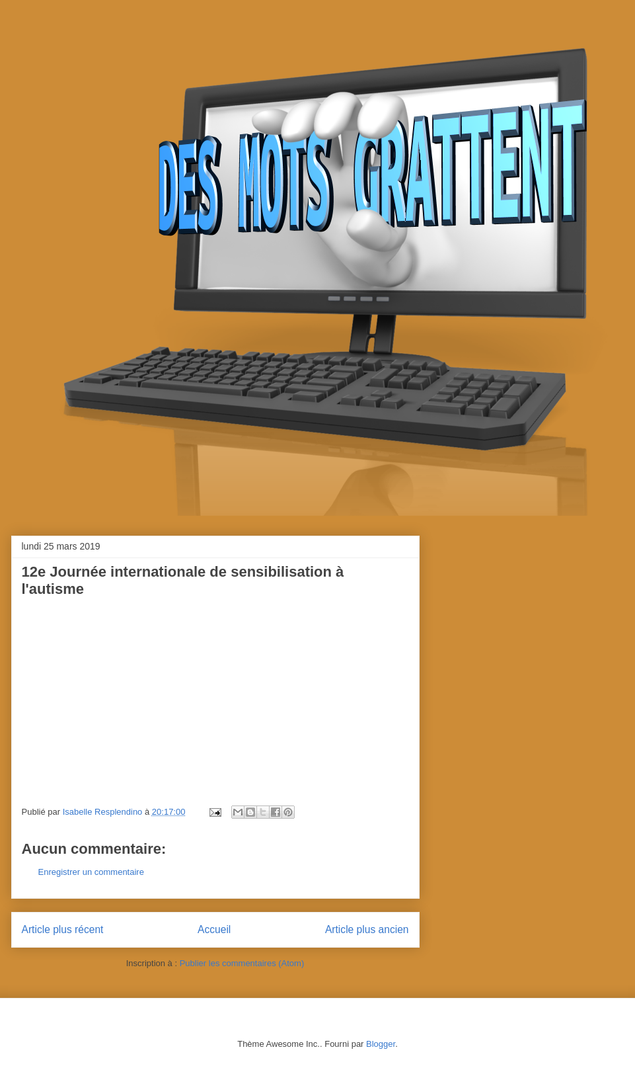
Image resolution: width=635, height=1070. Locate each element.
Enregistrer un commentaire (91, 872)
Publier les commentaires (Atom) (242, 963)
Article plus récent (63, 929)
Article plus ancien (367, 929)
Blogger (380, 1044)
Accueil (214, 929)
